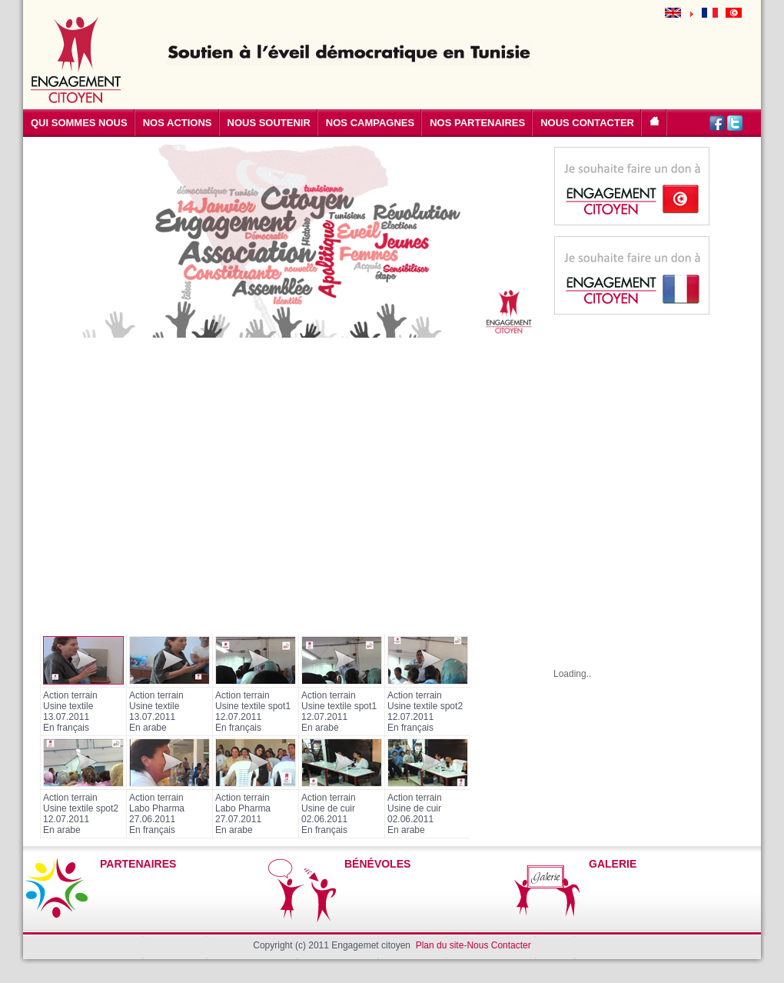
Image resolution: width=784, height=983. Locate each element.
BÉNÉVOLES (377, 864)
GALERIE (612, 864)
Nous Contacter (498, 945)
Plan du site (440, 945)
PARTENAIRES (138, 864)
